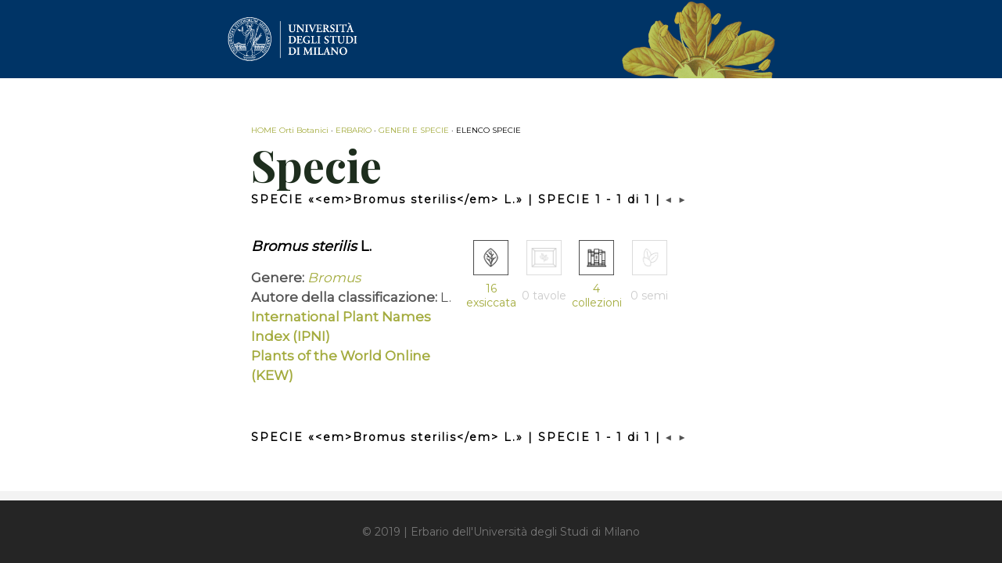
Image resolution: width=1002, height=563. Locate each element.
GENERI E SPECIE (414, 130)
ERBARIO (354, 130)
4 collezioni (597, 296)
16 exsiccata (491, 296)
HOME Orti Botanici (290, 130)
